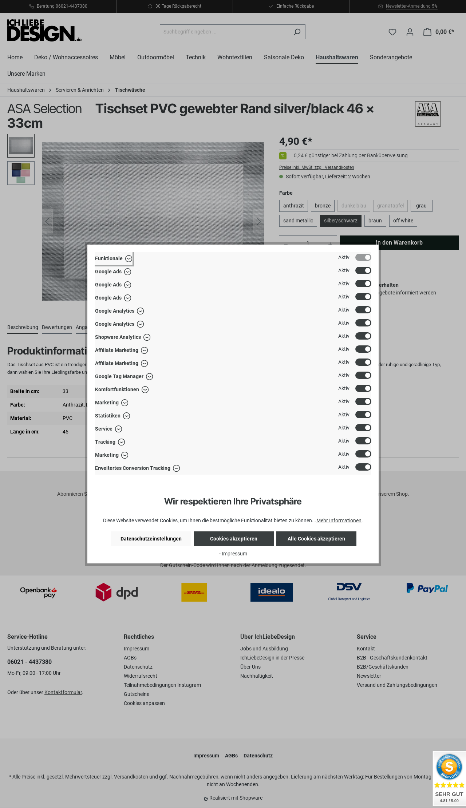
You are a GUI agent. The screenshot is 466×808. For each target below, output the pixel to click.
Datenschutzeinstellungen (151, 539)
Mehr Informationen (339, 520)
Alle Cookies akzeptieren (316, 539)
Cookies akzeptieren (233, 539)
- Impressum (233, 554)
